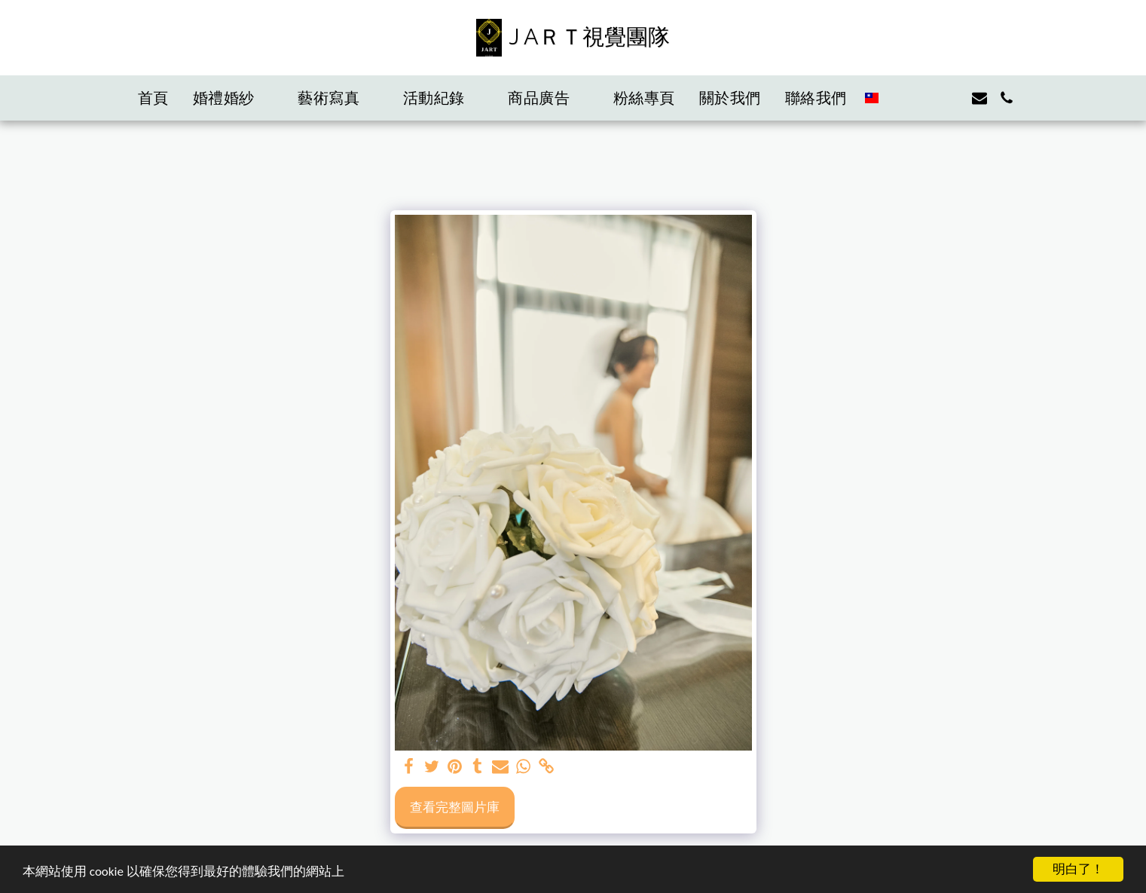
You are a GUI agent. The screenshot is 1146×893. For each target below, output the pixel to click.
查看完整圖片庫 (455, 806)
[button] (234, 98)
